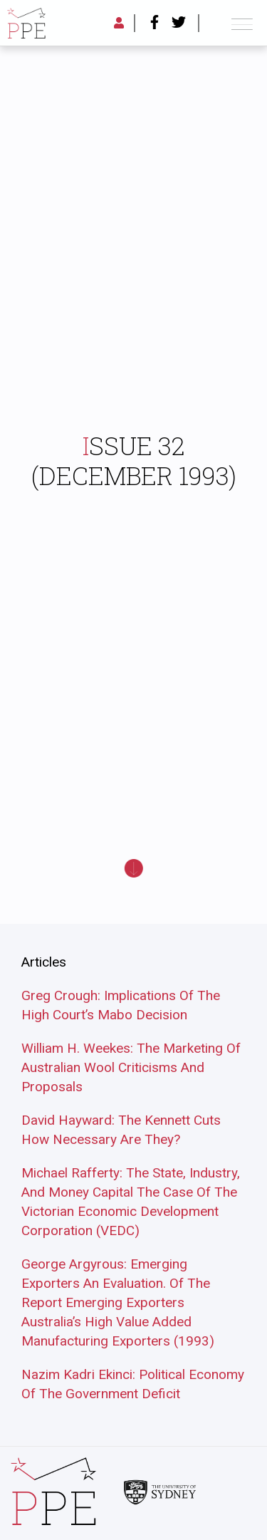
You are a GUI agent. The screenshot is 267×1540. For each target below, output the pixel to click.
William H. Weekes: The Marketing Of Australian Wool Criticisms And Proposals (131, 1067)
